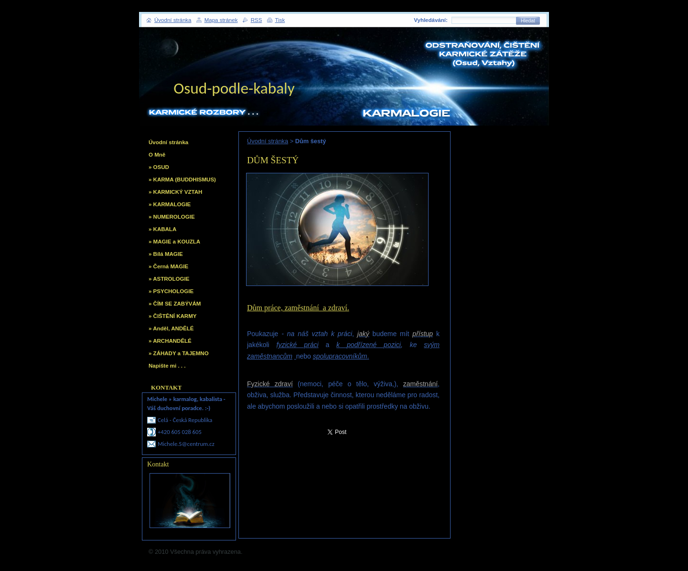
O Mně (157, 155)
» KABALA (162, 229)
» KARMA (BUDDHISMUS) (182, 179)
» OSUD (159, 167)
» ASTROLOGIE (169, 279)
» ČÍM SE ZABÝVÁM (175, 304)
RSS (256, 20)
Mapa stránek (221, 20)
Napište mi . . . (167, 366)
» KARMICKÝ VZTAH (175, 192)
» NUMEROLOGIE (172, 217)
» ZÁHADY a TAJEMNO (179, 353)
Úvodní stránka (267, 141)
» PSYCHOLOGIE (171, 291)
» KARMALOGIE (170, 204)
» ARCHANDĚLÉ (170, 341)
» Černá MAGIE (168, 266)
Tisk (280, 20)
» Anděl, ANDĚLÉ (171, 328)
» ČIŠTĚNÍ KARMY (172, 316)
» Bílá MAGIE (166, 254)
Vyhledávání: (431, 20)
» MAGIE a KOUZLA (174, 241)
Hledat (528, 20)
